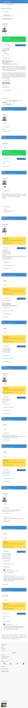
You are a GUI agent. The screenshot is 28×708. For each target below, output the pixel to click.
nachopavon (4, 486)
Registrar (3, 654)
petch (3, 273)
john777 (3, 171)
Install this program (20, 45)
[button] (26, 1)
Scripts (4, 4)
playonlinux (6, 1)
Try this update (21, 158)
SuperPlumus (5, 25)
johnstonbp (8, 624)
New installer (7, 18)
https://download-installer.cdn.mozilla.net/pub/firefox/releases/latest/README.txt (9, 304)
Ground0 (4, 588)
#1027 (9, 558)
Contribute (7, 15)
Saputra (3, 108)
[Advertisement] (13, 686)
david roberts (8, 569)
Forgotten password (6, 656)
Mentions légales (5, 668)
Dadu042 (4, 136)
